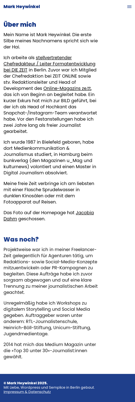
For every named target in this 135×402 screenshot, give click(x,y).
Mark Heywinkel (22, 6)
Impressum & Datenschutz (27, 391)
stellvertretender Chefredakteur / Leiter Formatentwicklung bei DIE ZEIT (49, 64)
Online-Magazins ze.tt (67, 88)
